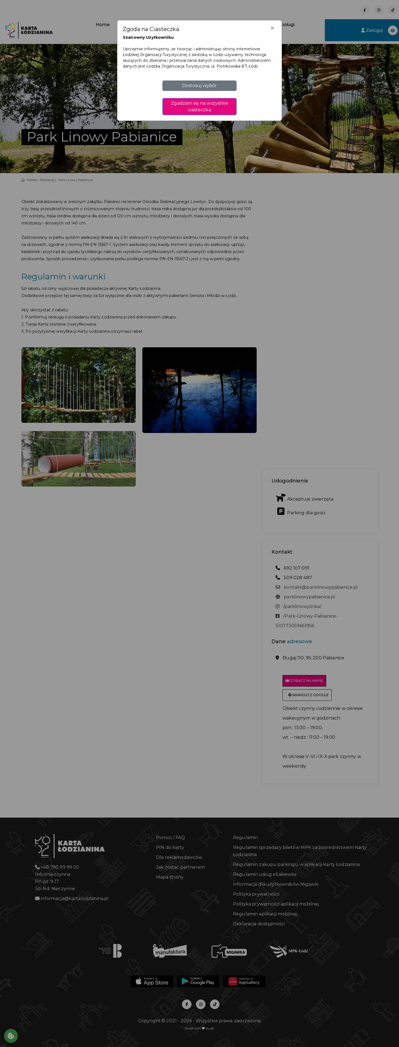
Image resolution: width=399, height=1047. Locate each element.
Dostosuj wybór (199, 85)
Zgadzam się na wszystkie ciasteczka (199, 106)
